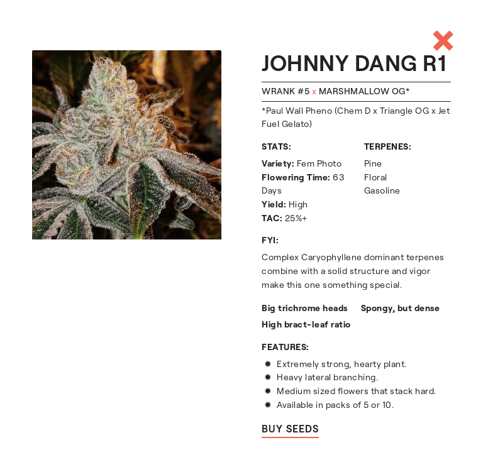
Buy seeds (290, 429)
